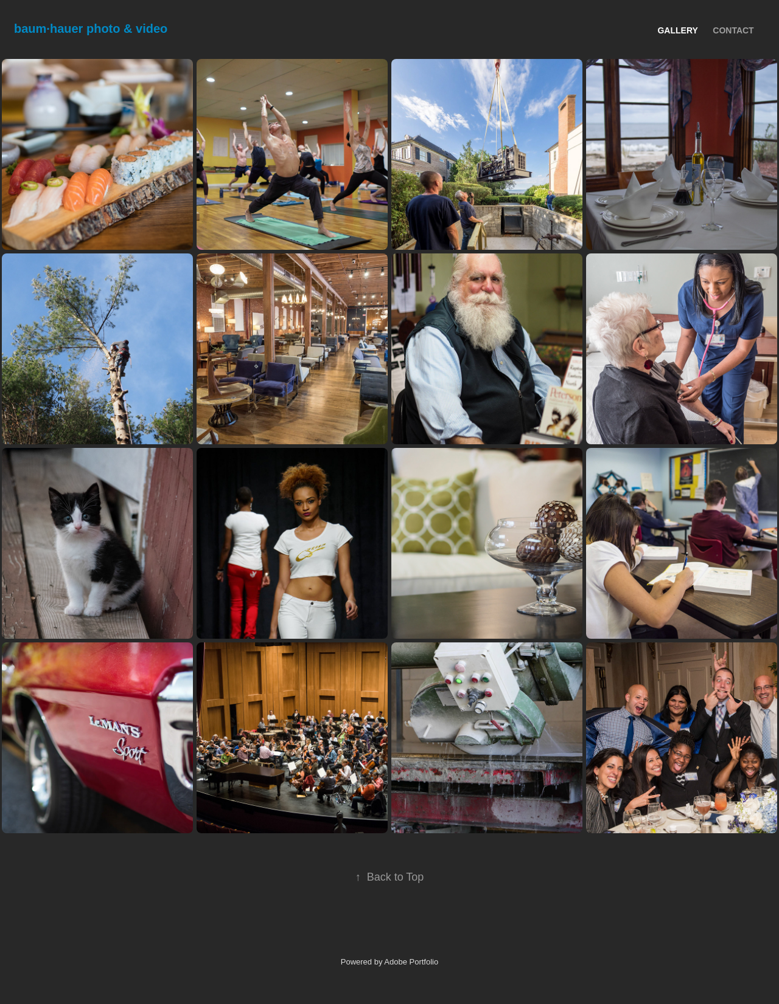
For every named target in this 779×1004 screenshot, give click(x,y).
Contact (733, 30)
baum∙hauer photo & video (90, 28)
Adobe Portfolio (411, 961)
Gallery (677, 30)
